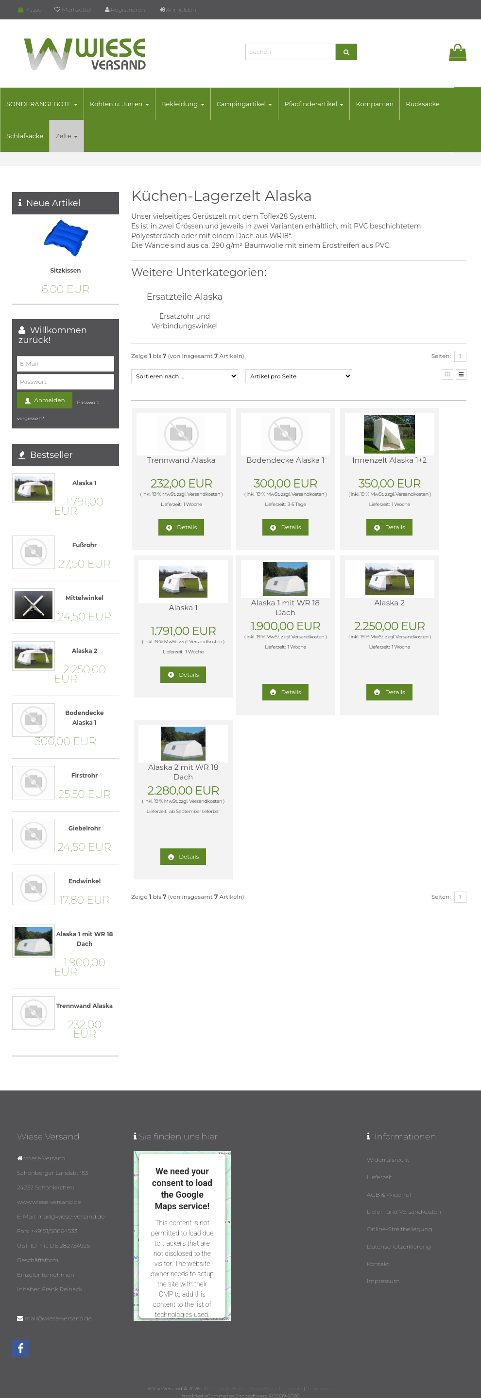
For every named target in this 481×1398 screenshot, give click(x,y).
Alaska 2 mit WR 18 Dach (337, 607)
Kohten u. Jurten (131, 104)
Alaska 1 (421, 460)
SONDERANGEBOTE (54, 104)
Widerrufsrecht (388, 1159)
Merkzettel (72, 9)
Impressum (383, 1267)
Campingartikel (257, 104)
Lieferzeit (380, 1174)
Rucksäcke (435, 104)
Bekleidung (195, 104)
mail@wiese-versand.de (57, 1318)
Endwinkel (85, 881)
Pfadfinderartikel (326, 104)
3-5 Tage (265, 514)
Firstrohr (84, 775)
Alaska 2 (254, 602)
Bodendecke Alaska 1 (254, 464)
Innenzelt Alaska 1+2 (337, 464)
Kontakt (378, 1252)
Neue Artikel (53, 203)
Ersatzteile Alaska (185, 297)
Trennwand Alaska (170, 464)
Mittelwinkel (84, 597)
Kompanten (387, 104)
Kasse (29, 9)
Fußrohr (84, 545)
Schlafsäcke (36, 136)
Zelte (79, 136)
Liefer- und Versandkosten (404, 1205)
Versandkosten (169, 504)
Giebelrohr (85, 828)
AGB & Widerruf (389, 1190)
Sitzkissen (65, 270)
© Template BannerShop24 (236, 1387)
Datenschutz (287, 1387)
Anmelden (178, 9)
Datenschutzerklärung (399, 1236)
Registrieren (125, 9)
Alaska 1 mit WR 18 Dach (170, 607)
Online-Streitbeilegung (399, 1221)
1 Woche (181, 514)
